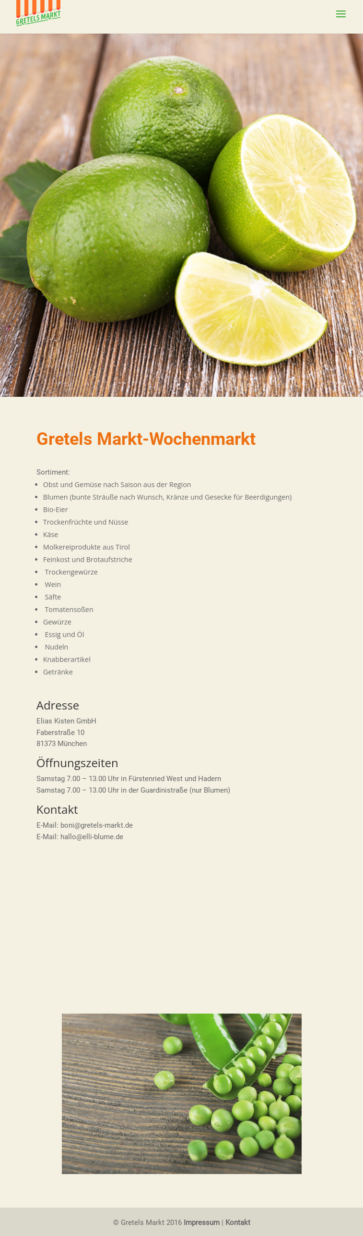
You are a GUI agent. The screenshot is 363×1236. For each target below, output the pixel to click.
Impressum (202, 1222)
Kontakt (237, 1222)
